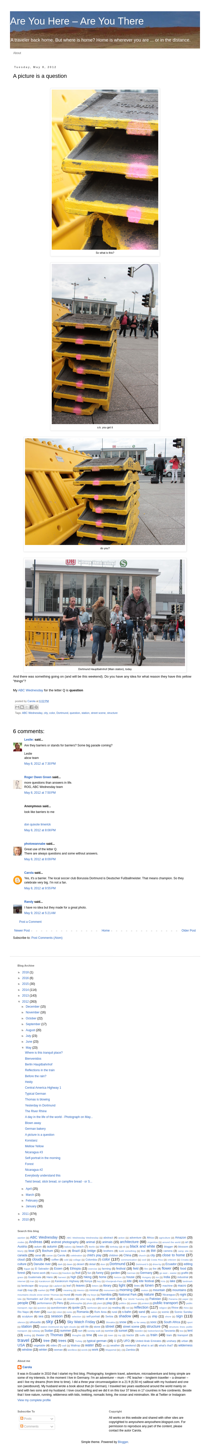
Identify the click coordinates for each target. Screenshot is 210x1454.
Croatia (185, 1259)
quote (76, 1307)
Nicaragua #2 (34, 1170)
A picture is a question (39, 1134)
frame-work (39, 1272)
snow (122, 1322)
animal (90, 1242)
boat (31, 1251)
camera (168, 1250)
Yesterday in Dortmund (40, 1105)
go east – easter (168, 1273)
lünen (149, 1285)
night (183, 1294)
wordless (72, 1349)
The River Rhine (36, 1111)
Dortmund (62, 712)
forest (21, 1273)
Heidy (29, 1082)
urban (185, 1340)
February (32, 1200)
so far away (140, 1322)
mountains (179, 1290)
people (23, 1303)
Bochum (47, 1251)
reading (116, 1307)
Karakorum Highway (67, 1281)
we (104, 1345)
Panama (173, 1299)
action (121, 1237)
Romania (83, 1312)
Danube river (42, 1264)
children (113, 1255)
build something (127, 1251)
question (75, 712)
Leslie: (29, 739)
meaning (67, 1290)
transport (183, 1335)
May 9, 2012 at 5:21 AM (40, 913)
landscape (27, 1285)
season (56, 1316)
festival (121, 1268)
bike (102, 1246)
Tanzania (169, 1330)
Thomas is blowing (37, 1099)
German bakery (35, 1128)
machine (167, 1285)
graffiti (184, 1272)
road (49, 1312)
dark (60, 1264)
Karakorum (44, 1281)
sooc (153, 1322)
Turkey (78, 1341)
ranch (105, 1307)
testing (27, 1335)
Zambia (130, 1349)
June (29, 1041)
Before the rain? (35, 1076)
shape (143, 1316)
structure (112, 712)
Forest (29, 1164)
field (135, 1268)
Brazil (76, 1251)
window (27, 1349)
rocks (69, 1312)
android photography (65, 1242)
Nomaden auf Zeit (37, 1298)
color (52, 712)
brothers (109, 1250)
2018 (26, 972)
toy (120, 1335)
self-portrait (93, 1316)
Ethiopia (75, 1268)
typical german (97, 1341)
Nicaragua (168, 1294)
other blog (85, 1299)
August (31, 1030)
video (53, 1345)
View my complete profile (34, 1400)
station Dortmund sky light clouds (58, 1326)
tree (47, 1341)
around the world (171, 1242)
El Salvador (42, 1268)
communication (129, 1259)
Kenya (88, 1281)
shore (168, 1316)
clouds (37, 1259)
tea (181, 1330)
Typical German (35, 1093)
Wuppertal (110, 1349)
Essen (58, 1268)
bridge (91, 1251)
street (109, 1326)
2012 (26, 1001)
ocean (70, 1298)
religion (163, 1307)
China (127, 1255)
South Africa (172, 1322)
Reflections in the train (40, 1070)
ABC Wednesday (30, 690)
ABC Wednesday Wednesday (82, 1237)
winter (43, 1349)
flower (166, 1268)
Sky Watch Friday (81, 1322)
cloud (21, 1259)
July (29, 1036)
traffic (142, 1335)
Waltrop (75, 1345)
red (128, 1307)
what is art (147, 1345)
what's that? (166, 1345)
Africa (150, 1237)
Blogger (123, 1442)
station (86, 712)
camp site (183, 1251)
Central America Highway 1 (43, 1087)
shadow (125, 1316)
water (89, 1345)
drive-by (156, 1264)
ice (157, 1277)
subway (36, 1330)
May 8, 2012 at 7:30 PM (40, 763)
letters (95, 1285)
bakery (68, 1246)
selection (76, 1316)
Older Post (189, 930)
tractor (130, 1335)
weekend (130, 1345)
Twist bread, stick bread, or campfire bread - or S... (58, 1181)
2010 (26, 1219)
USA (21, 1345)
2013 (26, 995)
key (99, 1281)
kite (129, 1281)
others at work (106, 1299)
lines (137, 1285)
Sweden (138, 1330)
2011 (26, 1214)
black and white (142, 1246)
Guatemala (34, 1277)
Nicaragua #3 (34, 1152)
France (54, 1273)
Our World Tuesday (133, 1299)
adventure (136, 1237)
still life (84, 1326)
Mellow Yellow (34, 1146)
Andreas (35, 1242)
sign (179, 1316)
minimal (93, 1290)
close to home (173, 1255)
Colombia (91, 1259)
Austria (22, 1246)
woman (58, 1349)
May (29, 1047)
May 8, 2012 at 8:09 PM (40, 859)
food (183, 1268)
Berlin (92, 1246)
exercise (92, 1268)
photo (89, 1303)
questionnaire (59, 1307)
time (89, 1335)
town (110, 1335)
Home (106, 930)
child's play (94, 1255)
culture (22, 1264)
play (109, 1303)
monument (109, 1290)
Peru (60, 1303)
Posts (26, 1418)
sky (49, 1321)
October (31, 1018)
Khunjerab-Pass (114, 1281)
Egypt (27, 1268)
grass (20, 1277)
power (134, 1303)
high (73, 1277)
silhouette (35, 1322)
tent (190, 1330)
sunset (122, 1330)
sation (154, 1312)
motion (144, 1290)
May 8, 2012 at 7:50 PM (40, 792)
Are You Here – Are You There (77, 21)
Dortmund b (142, 1264)
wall (64, 1345)
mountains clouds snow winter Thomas (38, 1294)
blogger (168, 1246)
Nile (20, 1299)
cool (144, 1259)
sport (189, 1322)
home (102, 1277)
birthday (114, 1246)
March (30, 1195)
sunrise (109, 1330)
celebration (76, 1255)
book (63, 1250)
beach (80, 1246)
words (84, 1349)
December (33, 1006)
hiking (88, 1277)
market (41, 1290)
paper (185, 1299)
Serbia (109, 1316)
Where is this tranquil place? (44, 1052)
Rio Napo (23, 1311)
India (167, 1277)
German (131, 1273)
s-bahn (127, 1312)
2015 (26, 984)
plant (99, 1303)
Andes (21, 1242)
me (52, 1290)
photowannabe (35, 843)
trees (62, 1341)
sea (40, 1316)
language (43, 1285)
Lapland (57, 1285)
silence (21, 1322)
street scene (98, 712)
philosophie (76, 1303)
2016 (26, 978)
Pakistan (155, 1299)
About (17, 53)
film (146, 1268)
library (107, 1285)
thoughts (77, 1335)
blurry (21, 1251)
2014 (26, 990)
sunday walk (93, 1330)
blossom (183, 1246)
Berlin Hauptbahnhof (38, 1064)
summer (65, 1330)
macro (182, 1285)
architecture (129, 1242)
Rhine (175, 1307)
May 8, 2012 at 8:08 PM (40, 830)
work (95, 1349)
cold (66, 1259)
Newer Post (22, 930)
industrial (183, 1277)
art (186, 1242)
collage (77, 1259)
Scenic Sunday (183, 1311)
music (78, 1294)
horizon (118, 1277)
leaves (80, 1285)
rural (114, 1311)
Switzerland (154, 1330)
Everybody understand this (42, 1175)
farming (106, 1268)
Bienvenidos (33, 1058)
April (29, 1189)
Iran (32, 1281)
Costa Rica (157, 1259)
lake (172, 1281)
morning (126, 1290)
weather (115, 1345)
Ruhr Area (100, 1311)
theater (40, 1335)
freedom (66, 1273)
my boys (91, 1294)
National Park (127, 1294)
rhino (186, 1307)
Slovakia (110, 1322)
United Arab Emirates (148, 1340)
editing (188, 1264)
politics (122, 1303)
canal (38, 1255)
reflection (141, 1307)
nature (149, 1294)
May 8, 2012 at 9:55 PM (40, 888)
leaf (68, 1285)
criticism (172, 1259)
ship (154, 1316)
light (122, 1285)
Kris (163, 1281)
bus (143, 1250)
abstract (108, 1237)
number (58, 1299)
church (142, 1255)
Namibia (106, 1294)
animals (107, 1242)
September (33, 1024)
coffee (55, 1259)
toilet (100, 1335)
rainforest (92, 1307)
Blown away (33, 1123)
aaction (21, 1237)
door (102, 1264)
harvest (62, 1277)
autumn (52, 1246)
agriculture (164, 1237)
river (37, 1312)
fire (154, 1268)
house (130, 1277)
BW (153, 1251)
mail (20, 1290)
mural (67, 1294)
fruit (78, 1273)
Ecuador (171, 1264)
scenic (166, 1311)
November (33, 1012)
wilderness (185, 1345)
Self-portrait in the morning (42, 1158)
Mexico (80, 1290)
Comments (29, 1426)
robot (59, 1312)
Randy (29, 902)
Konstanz (31, 1140)
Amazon (180, 1237)
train (154, 1335)
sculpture (27, 1316)
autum (38, 1246)
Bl (124, 1246)
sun (80, 1330)
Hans (49, 1277)
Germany (146, 1273)
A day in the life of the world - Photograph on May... (59, 1117)
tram (169, 1335)
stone (97, 1326)
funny (100, 1273)
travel (23, 1340)
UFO (127, 1341)
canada (22, 1255)
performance (44, 1303)
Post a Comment (30, 922)
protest (145, 1303)
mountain (159, 1290)
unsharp (171, 1340)
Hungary (146, 1277)
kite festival (146, 1281)
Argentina (153, 1242)
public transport (165, 1303)
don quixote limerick (37, 824)
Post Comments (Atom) (46, 938)
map (30, 1290)
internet (22, 1281)
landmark (187, 1281)
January (31, 1206)
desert (80, 1264)
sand (141, 1312)
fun (89, 1272)
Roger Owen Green (38, 777)
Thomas (56, 1335)
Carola (32, 701)
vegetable (40, 1345)
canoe (49, 1255)
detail (92, 1264)
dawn (69, 1264)
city (46, 712)
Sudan (48, 1330)
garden (115, 1273)
